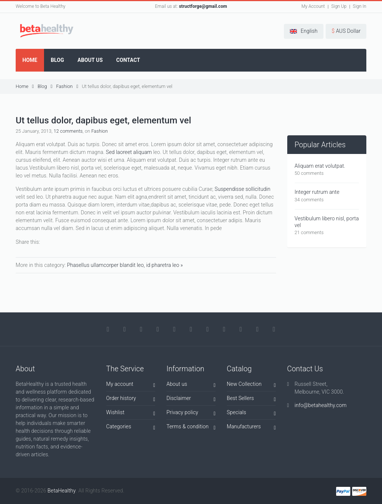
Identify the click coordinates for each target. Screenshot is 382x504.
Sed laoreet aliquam (129, 152)
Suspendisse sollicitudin (242, 189)
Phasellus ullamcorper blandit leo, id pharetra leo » (125, 265)
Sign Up (339, 6)
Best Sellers (251, 399)
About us (191, 385)
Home (25, 86)
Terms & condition (191, 427)
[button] (303, 31)
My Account (313, 6)
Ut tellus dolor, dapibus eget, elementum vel (127, 86)
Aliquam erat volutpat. (320, 166)
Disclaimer (191, 399)
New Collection (251, 385)
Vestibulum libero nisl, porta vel (327, 221)
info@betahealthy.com (320, 405)
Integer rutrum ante (317, 192)
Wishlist (131, 413)
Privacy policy (191, 413)
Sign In (359, 6)
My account (131, 385)
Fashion (67, 86)
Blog (45, 86)
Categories (131, 427)
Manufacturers (251, 427)
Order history (131, 399)
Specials (251, 413)
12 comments (68, 131)
